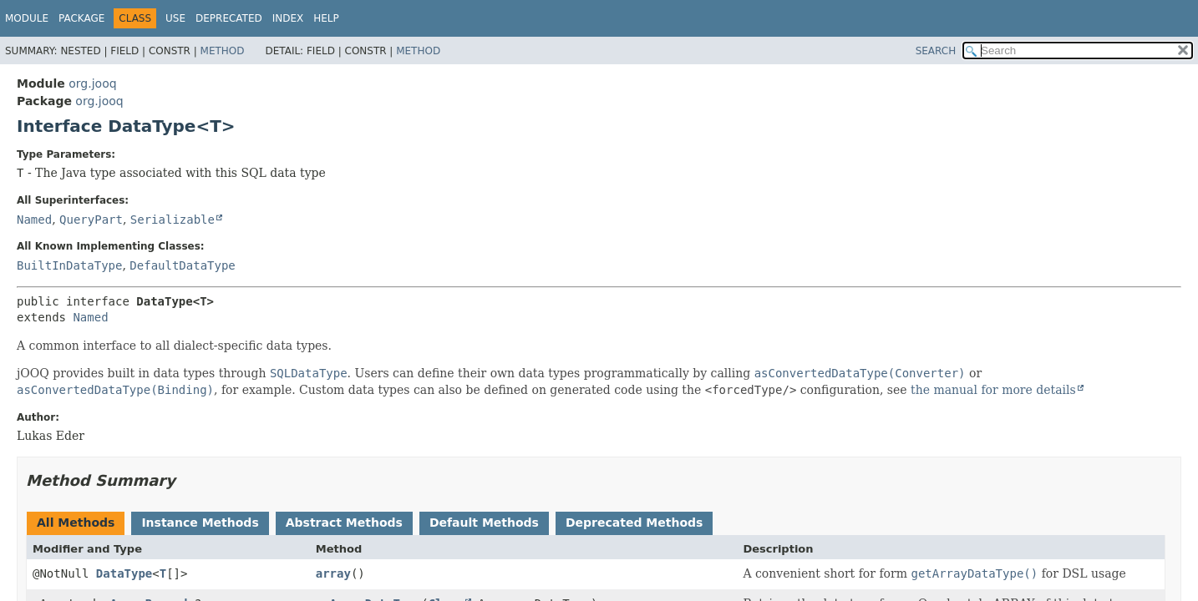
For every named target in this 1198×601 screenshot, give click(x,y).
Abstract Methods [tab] (344, 522)
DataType (124, 573)
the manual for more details (993, 389)
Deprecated (228, 18)
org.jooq (92, 83)
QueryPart (91, 219)
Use (175, 18)
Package (81, 18)
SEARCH (936, 51)
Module (26, 18)
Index (288, 18)
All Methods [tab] (75, 522)
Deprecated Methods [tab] (634, 522)
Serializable (172, 219)
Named (34, 219)
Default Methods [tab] (484, 522)
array (333, 573)
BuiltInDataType (69, 265)
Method (223, 51)
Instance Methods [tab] (199, 522)
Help (326, 18)
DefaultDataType (182, 265)
